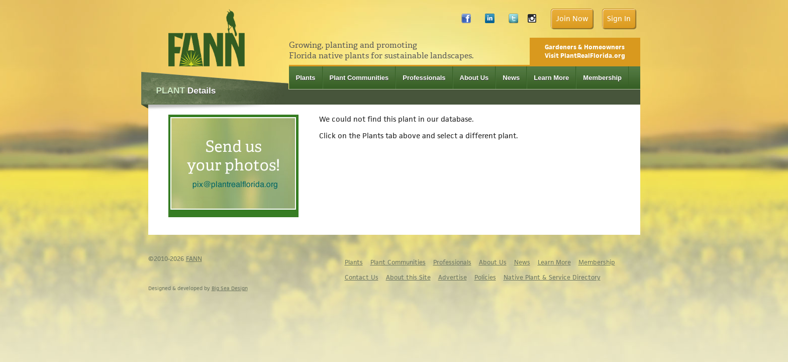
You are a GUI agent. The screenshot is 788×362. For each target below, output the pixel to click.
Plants (306, 77)
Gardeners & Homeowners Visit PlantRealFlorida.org (585, 51)
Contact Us (361, 277)
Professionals (424, 77)
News (511, 77)
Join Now (572, 18)
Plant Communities (359, 77)
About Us (474, 77)
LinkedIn (490, 21)
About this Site (408, 277)
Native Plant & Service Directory (552, 277)
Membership (602, 77)
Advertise (452, 277)
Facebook (466, 21)
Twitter (513, 21)
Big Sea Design (230, 288)
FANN (194, 258)
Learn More (551, 77)
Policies (485, 277)
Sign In (619, 18)
